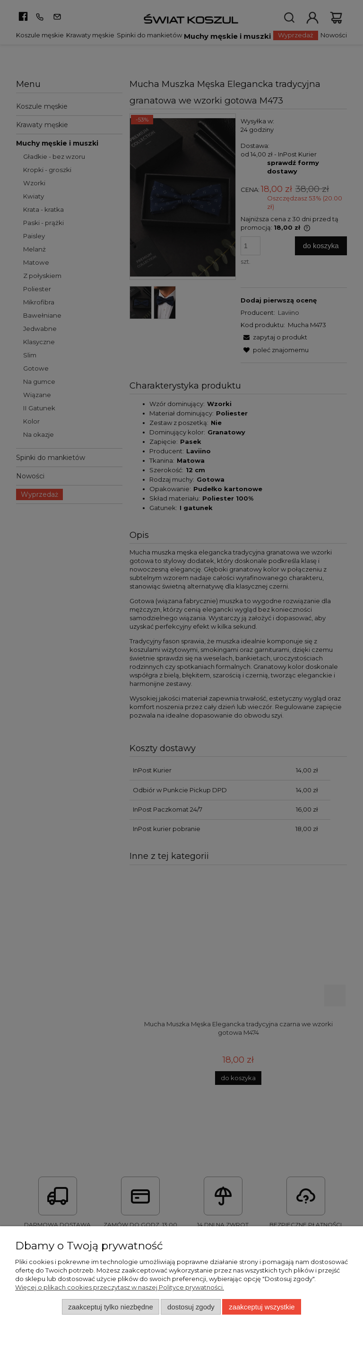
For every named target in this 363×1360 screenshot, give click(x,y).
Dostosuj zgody (191, 1307)
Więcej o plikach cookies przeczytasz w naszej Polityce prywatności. (119, 1287)
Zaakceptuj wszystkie (261, 1307)
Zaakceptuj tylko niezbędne (110, 1307)
